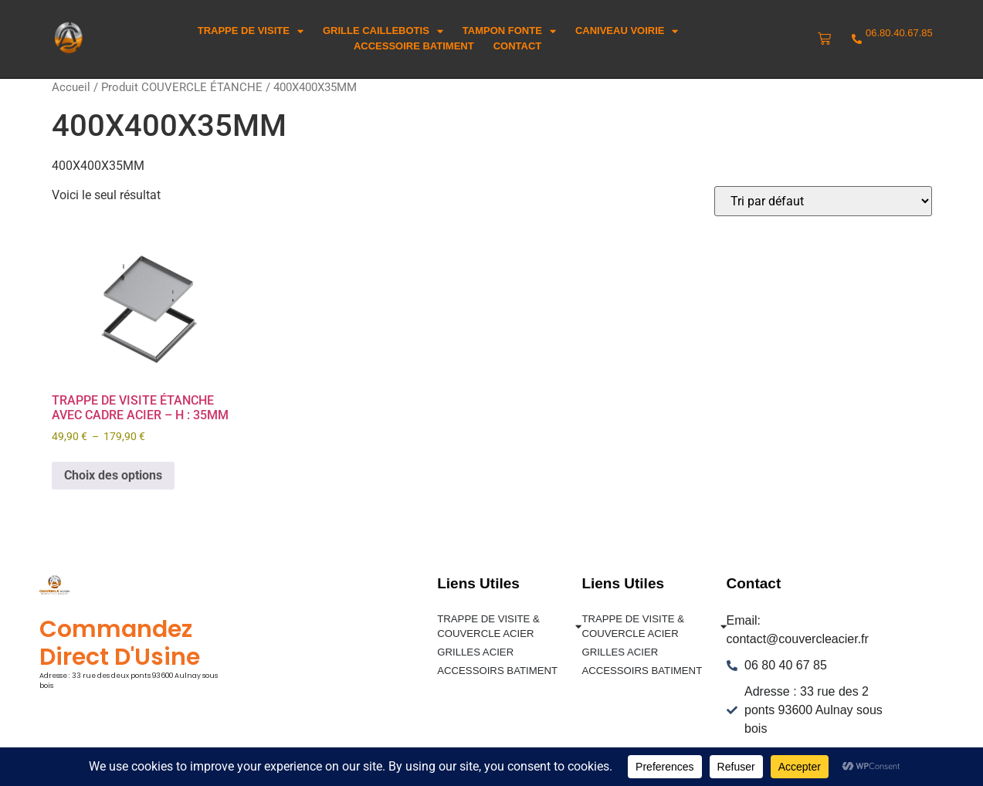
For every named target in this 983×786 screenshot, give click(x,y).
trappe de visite (250, 31)
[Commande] (823, 201)
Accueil (71, 87)
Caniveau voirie (627, 31)
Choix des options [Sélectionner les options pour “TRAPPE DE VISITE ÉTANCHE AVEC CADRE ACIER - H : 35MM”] (113, 475)
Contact (517, 46)
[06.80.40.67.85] (857, 39)
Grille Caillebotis (383, 31)
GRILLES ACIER (475, 652)
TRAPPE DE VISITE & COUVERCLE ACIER (509, 626)
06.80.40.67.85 (899, 33)
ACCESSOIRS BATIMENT (496, 670)
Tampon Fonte (509, 31)
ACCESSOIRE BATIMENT (414, 46)
